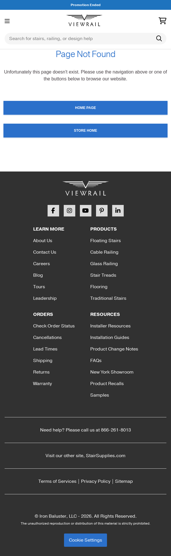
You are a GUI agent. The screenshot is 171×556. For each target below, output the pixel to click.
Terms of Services (57, 481)
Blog (38, 275)
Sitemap (124, 481)
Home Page (85, 108)
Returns (41, 372)
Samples (99, 395)
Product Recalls (107, 383)
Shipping (42, 360)
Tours (39, 287)
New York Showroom (112, 372)
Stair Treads (103, 275)
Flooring (99, 287)
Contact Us (44, 252)
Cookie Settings (85, 540)
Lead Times (45, 349)
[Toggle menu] (7, 21)
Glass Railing (104, 264)
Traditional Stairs (108, 298)
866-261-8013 (116, 430)
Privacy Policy (95, 481)
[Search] (159, 38)
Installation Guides (109, 337)
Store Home (85, 131)
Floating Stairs (105, 241)
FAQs (96, 360)
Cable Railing (104, 252)
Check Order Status (54, 326)
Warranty (42, 383)
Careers (41, 264)
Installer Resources (110, 326)
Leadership (45, 298)
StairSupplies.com (105, 456)
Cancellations (47, 337)
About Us (42, 241)
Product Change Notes (114, 349)
